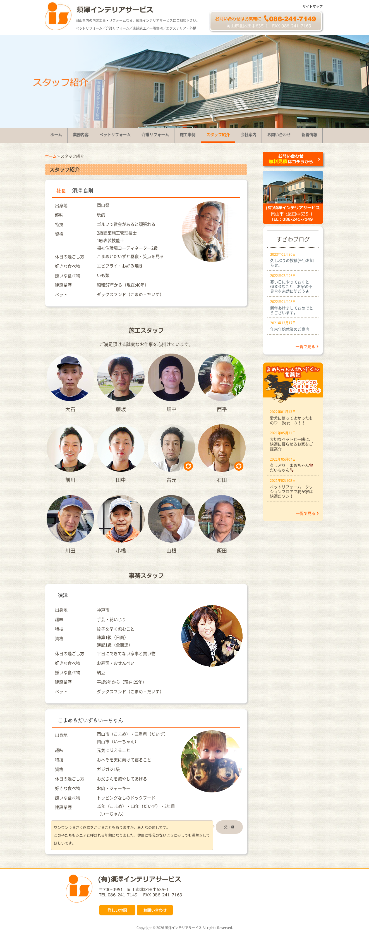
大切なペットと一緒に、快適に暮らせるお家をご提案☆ (291, 443)
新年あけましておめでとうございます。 (291, 310)
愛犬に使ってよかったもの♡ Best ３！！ (291, 420)
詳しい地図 (117, 910)
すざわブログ (293, 239)
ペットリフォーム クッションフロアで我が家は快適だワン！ (291, 491)
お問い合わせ (155, 910)
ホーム (51, 156)
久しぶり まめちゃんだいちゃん (291, 467)
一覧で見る (307, 346)
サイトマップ (313, 6)
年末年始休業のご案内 (289, 329)
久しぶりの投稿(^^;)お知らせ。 (292, 262)
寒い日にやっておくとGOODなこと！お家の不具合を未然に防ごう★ (291, 286)
